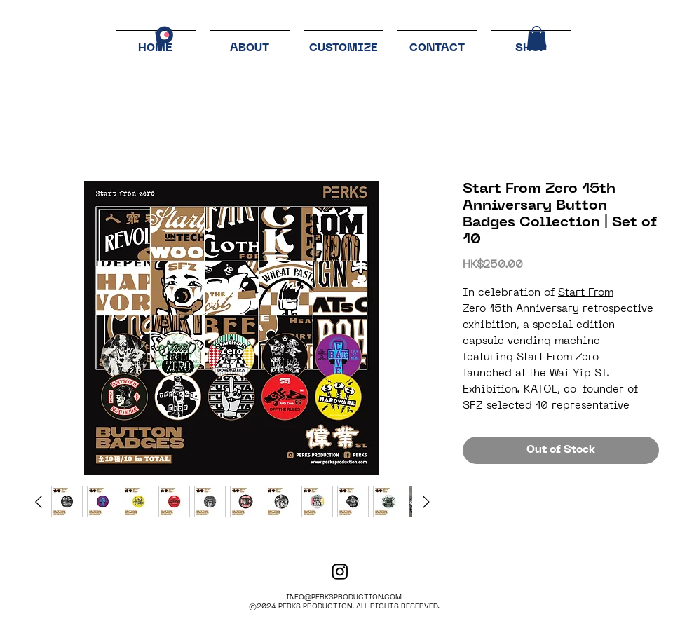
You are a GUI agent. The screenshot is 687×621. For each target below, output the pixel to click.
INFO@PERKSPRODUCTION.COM (344, 597)
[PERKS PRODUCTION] (340, 571)
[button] (536, 38)
